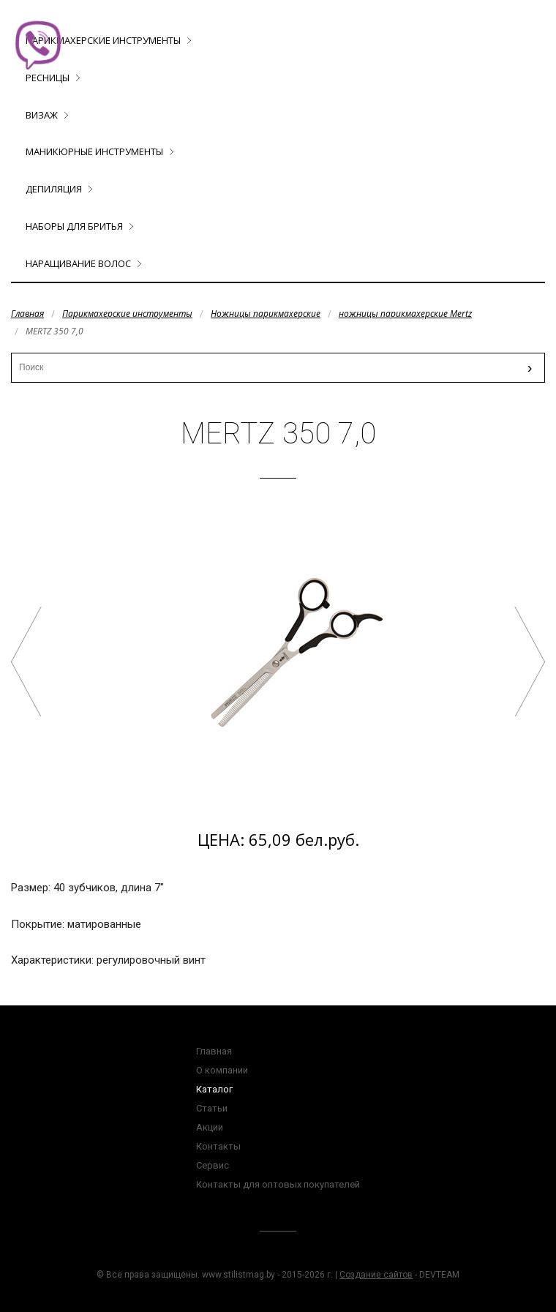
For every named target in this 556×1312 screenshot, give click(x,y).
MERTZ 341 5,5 (529, 661)
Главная (27, 313)
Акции (209, 1127)
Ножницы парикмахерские (265, 313)
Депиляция (54, 188)
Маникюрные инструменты (94, 151)
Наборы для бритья (74, 226)
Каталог (214, 1089)
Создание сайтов (376, 1275)
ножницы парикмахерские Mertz (405, 313)
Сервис (212, 1165)
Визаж (42, 114)
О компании (222, 1070)
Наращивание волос (78, 263)
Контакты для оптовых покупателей (278, 1184)
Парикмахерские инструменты (103, 40)
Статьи (212, 1108)
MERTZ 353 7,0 (26, 661)
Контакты (218, 1146)
